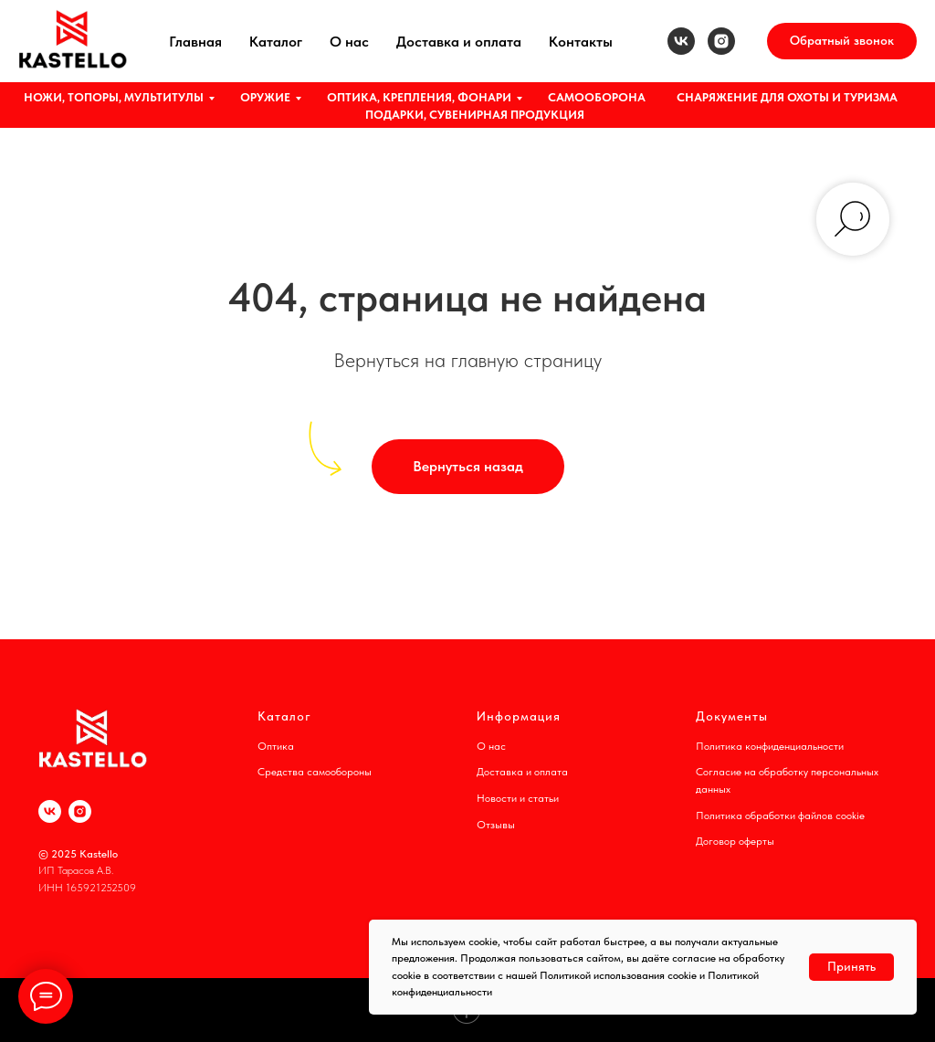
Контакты (581, 41)
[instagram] (721, 41)
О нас (349, 41)
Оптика (275, 746)
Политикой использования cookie (618, 975)
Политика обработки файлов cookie (780, 815)
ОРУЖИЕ (265, 97)
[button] (842, 41)
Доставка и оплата (458, 41)
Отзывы (496, 824)
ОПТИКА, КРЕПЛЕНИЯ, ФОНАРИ (419, 97)
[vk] (681, 41)
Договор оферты (735, 841)
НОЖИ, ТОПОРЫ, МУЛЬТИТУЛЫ (114, 97)
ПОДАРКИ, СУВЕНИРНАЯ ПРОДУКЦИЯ (474, 114)
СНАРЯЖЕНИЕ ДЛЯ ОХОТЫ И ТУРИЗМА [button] (787, 97)
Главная (195, 41)
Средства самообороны (314, 771)
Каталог (275, 41)
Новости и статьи (518, 798)
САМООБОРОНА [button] (597, 97)
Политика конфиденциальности (770, 746)
